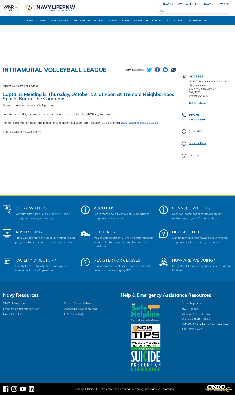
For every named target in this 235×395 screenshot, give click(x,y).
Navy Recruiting (13, 314)
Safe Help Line (191, 303)
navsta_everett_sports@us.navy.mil (139, 123)
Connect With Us (191, 208)
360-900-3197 (192, 328)
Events (19, 20)
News (31, 20)
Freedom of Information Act (21, 308)
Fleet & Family (47, 20)
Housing (93, 20)
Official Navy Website (78, 303)
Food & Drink (181, 20)
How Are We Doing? (193, 260)
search (162, 10)
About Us (104, 208)
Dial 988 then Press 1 (196, 318)
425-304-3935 (197, 119)
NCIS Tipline (190, 308)
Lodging (160, 20)
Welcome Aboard (206, 20)
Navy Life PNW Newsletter (181, 4)
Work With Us (31, 208)
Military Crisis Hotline (196, 314)
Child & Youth (71, 20)
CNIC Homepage (14, 303)
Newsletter (185, 231)
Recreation (141, 20)
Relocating (106, 231)
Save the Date (197, 143)
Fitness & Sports (116, 20)
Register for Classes (117, 260)
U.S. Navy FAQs (74, 314)
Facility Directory (35, 260)
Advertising (28, 231)
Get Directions (197, 103)
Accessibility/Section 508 (80, 308)
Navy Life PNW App (216, 4)
